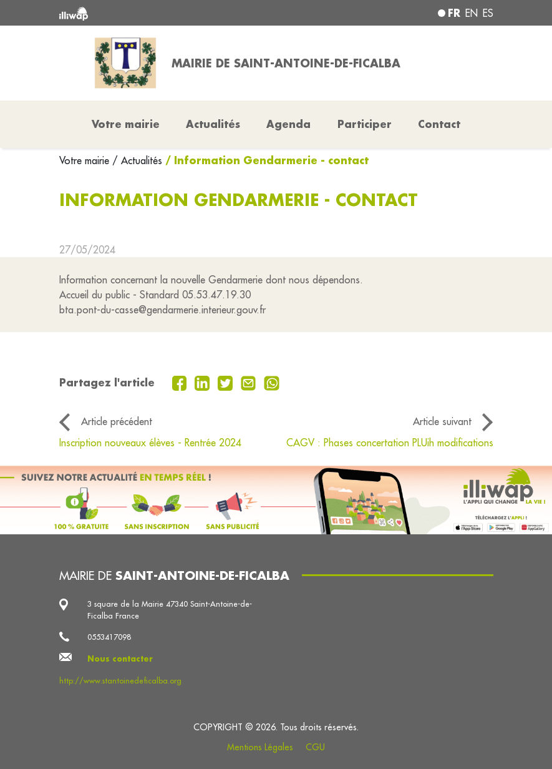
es (488, 13)
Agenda (288, 123)
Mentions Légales (260, 747)
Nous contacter (120, 659)
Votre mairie (85, 160)
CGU (315, 747)
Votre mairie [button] (126, 123)
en (471, 13)
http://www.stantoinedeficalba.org (120, 680)
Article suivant (442, 421)
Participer (364, 123)
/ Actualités (137, 160)
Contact (439, 123)
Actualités (213, 123)
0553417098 (109, 637)
